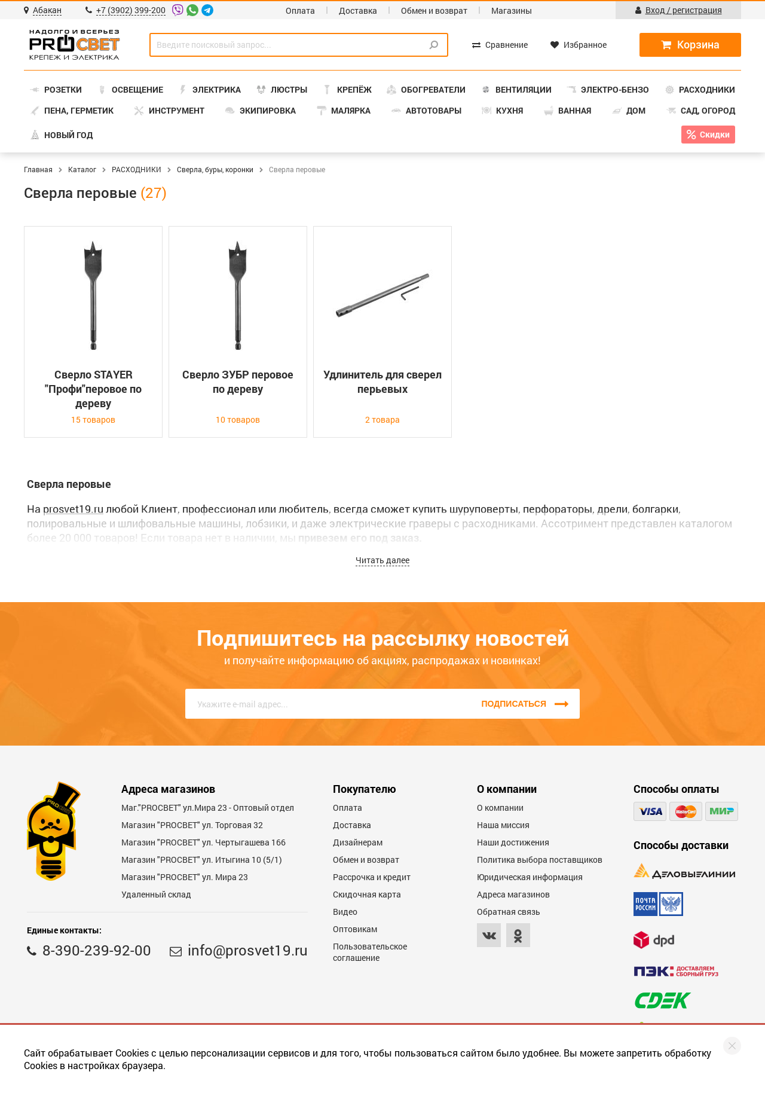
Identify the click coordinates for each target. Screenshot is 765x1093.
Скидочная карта (367, 894)
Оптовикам (355, 929)
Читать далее (382, 560)
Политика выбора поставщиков (539, 859)
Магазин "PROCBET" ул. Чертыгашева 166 (203, 842)
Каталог (82, 169)
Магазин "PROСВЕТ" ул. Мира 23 (184, 877)
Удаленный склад (156, 894)
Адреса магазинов (513, 894)
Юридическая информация (530, 877)
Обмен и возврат (434, 10)
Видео (345, 911)
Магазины (511, 10)
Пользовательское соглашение (370, 952)
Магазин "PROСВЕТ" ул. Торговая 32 (192, 825)
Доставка (358, 10)
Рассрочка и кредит (372, 877)
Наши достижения (513, 842)
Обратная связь (508, 911)
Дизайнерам (357, 842)
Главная (38, 169)
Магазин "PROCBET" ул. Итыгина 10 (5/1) (201, 859)
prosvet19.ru (73, 509)
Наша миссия (503, 825)
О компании (500, 807)
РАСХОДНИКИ (136, 169)
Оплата (300, 10)
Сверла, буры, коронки (215, 169)
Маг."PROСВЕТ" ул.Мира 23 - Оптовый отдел (207, 807)
